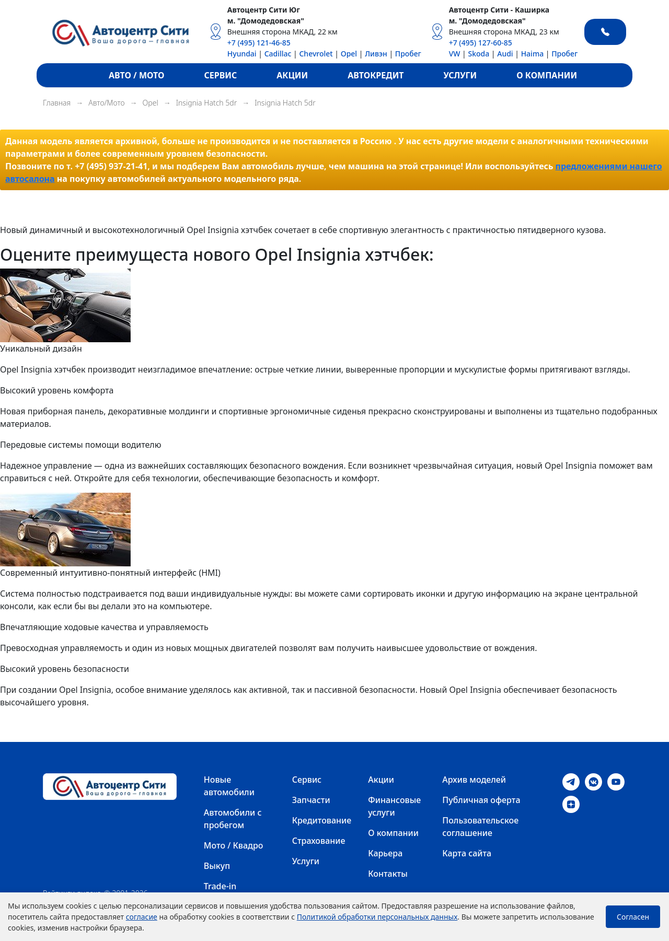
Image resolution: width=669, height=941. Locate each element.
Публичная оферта (481, 800)
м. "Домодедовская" (265, 21)
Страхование (318, 840)
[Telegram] (571, 781)
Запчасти (311, 800)
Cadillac (278, 54)
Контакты (388, 873)
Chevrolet (315, 54)
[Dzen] (571, 803)
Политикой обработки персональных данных (377, 917)
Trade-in (220, 886)
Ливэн (376, 54)
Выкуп (217, 866)
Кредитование (322, 820)
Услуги (305, 861)
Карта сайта (466, 853)
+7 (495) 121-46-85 (259, 43)
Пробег (408, 54)
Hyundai (242, 54)
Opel (349, 54)
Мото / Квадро (233, 845)
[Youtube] (616, 781)
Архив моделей (474, 779)
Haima (532, 54)
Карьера (385, 853)
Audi (505, 54)
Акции (381, 779)
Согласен (633, 917)
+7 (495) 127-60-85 (480, 43)
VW (454, 54)
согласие (141, 917)
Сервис (306, 779)
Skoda (478, 54)
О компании (393, 833)
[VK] (593, 781)
